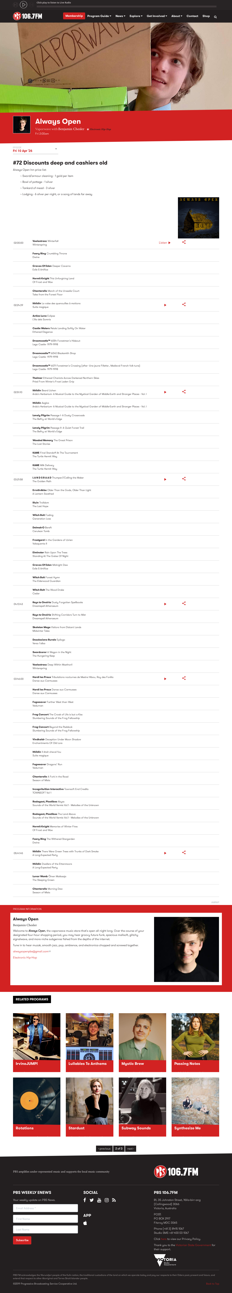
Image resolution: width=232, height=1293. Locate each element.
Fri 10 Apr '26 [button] (22, 151)
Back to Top (212, 1283)
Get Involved (157, 16)
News (120, 16)
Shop (206, 16)
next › (130, 1149)
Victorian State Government (193, 1245)
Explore (136, 16)
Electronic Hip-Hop (100, 129)
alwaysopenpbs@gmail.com (32, 951)
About (176, 16)
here (164, 1239)
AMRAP (215, 902)
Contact (192, 16)
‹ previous (104, 1149)
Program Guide (99, 16)
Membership (74, 16)
